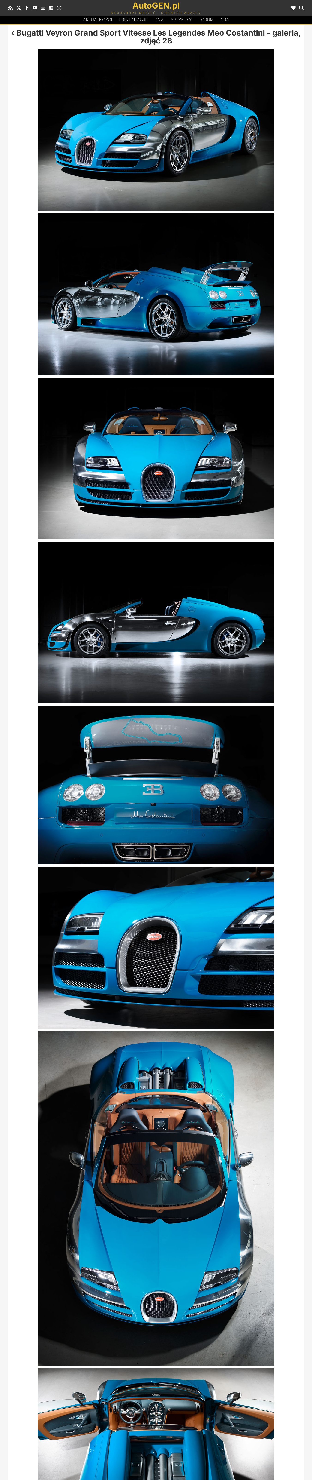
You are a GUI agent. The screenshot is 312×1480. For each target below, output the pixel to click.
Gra (225, 19)
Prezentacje (133, 19)
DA (159, 20)
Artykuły (181, 19)
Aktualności (97, 19)
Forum (206, 19)
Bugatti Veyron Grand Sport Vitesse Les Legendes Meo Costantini (140, 32)
